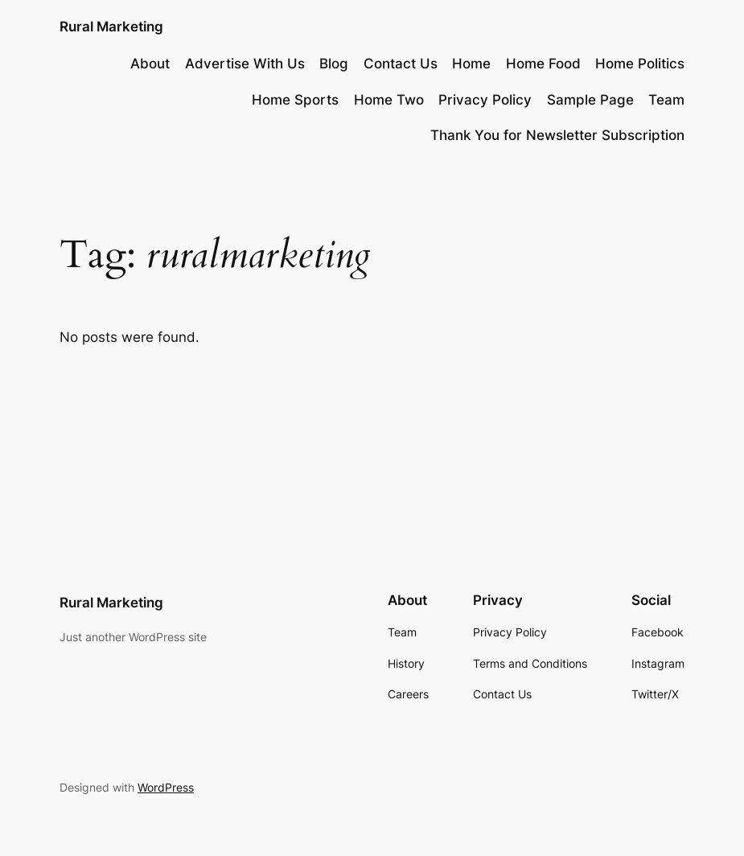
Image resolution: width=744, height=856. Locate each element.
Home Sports (295, 100)
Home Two (389, 100)
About (150, 64)
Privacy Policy (485, 100)
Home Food (543, 64)
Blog (333, 64)
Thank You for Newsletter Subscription (557, 135)
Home (471, 64)
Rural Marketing (111, 26)
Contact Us (401, 64)
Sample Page (590, 100)
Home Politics (639, 64)
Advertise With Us (245, 64)
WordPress (166, 787)
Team (666, 100)
